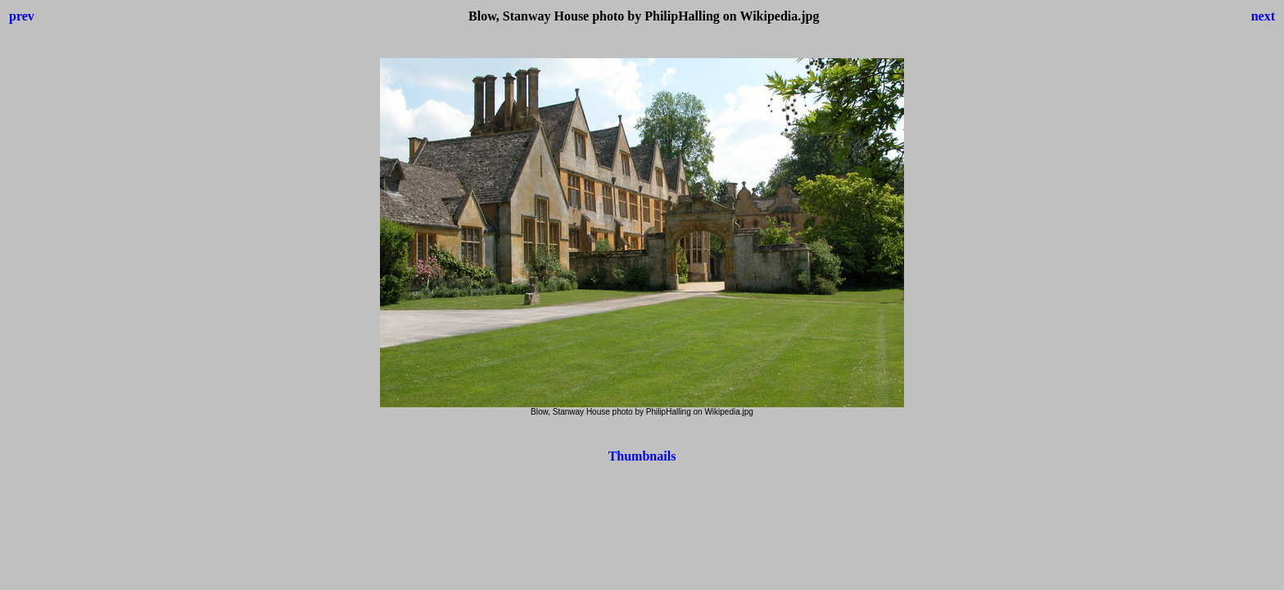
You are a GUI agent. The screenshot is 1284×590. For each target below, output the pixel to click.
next (1263, 16)
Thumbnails (642, 456)
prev (21, 16)
